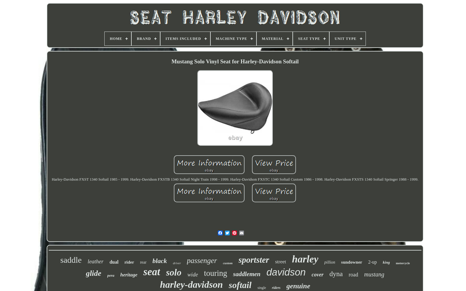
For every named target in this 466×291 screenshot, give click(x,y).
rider (129, 262)
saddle (71, 260)
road (353, 275)
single (261, 288)
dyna (336, 274)
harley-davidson (191, 284)
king (386, 262)
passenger (202, 260)
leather (96, 261)
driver (177, 263)
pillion (329, 262)
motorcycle (403, 263)
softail (240, 285)
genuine (298, 286)
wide (192, 274)
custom (227, 263)
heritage (129, 275)
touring (215, 273)
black (159, 261)
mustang (374, 274)
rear (143, 262)
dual (113, 262)
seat (151, 272)
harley (305, 259)
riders (276, 288)
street (280, 262)
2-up (372, 262)
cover (318, 275)
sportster (254, 260)
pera (110, 275)
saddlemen (246, 274)
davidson (286, 272)
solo (174, 272)
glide (93, 273)
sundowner (351, 262)
